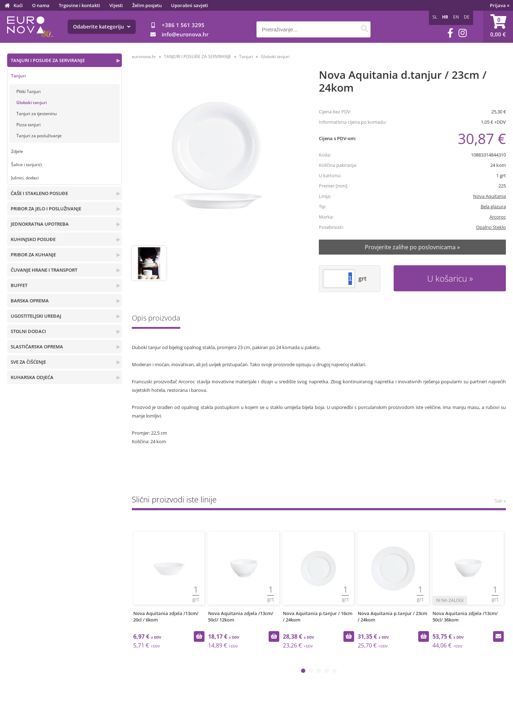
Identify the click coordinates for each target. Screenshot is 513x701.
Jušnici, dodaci (25, 178)
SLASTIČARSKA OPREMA (37, 346)
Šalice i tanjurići (26, 165)
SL (434, 17)
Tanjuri (18, 76)
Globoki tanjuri (31, 102)
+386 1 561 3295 (183, 25)
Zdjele (17, 151)
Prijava (499, 5)
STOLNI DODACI (28, 331)
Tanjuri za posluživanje (39, 136)
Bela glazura (493, 206)
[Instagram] (462, 33)
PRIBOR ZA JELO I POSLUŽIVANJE (46, 208)
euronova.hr (144, 56)
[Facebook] (450, 33)
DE (467, 17)
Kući (18, 5)
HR (445, 17)
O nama (41, 5)
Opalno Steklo (491, 227)
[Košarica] (498, 27)
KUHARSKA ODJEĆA (32, 377)
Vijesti (116, 5)
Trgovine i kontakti (79, 5)
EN (456, 17)
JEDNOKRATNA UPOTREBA (40, 224)
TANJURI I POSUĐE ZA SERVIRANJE (48, 60)
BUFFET (19, 285)
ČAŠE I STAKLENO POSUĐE (39, 193)
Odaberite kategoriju (101, 26)
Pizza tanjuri (28, 125)
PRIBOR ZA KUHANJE (33, 254)
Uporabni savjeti (189, 5)
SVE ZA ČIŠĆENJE (28, 362)
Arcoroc (497, 217)
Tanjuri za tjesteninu (36, 114)
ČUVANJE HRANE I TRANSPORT (44, 270)
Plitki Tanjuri (28, 91)
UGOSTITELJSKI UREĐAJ (36, 316)
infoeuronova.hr (185, 34)
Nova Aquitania (489, 196)
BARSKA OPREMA (30, 300)
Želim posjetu (147, 5)
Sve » (500, 500)
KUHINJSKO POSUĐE (33, 239)
